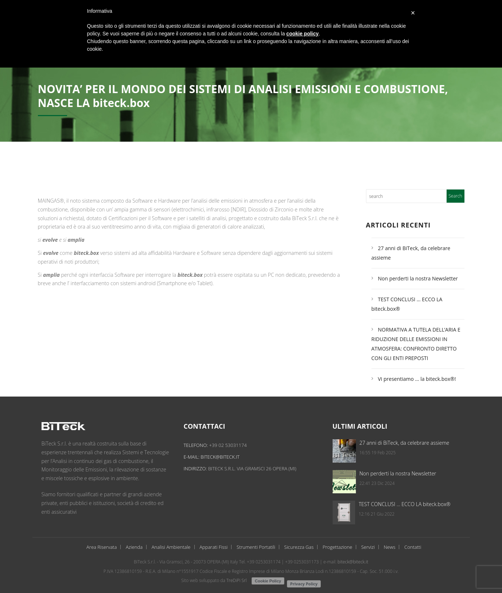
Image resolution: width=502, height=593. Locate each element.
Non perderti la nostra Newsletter (418, 278)
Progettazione (337, 547)
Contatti (412, 547)
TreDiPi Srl (236, 580)
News (389, 547)
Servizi (368, 547)
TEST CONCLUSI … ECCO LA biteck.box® (445, 504)
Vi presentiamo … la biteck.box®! (417, 378)
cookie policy (302, 34)
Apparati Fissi (213, 547)
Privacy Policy (304, 583)
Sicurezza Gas (299, 547)
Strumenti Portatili (256, 547)
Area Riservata (101, 547)
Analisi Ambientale (171, 547)
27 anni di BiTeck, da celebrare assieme (444, 442)
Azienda (134, 547)
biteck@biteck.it (226, 457)
